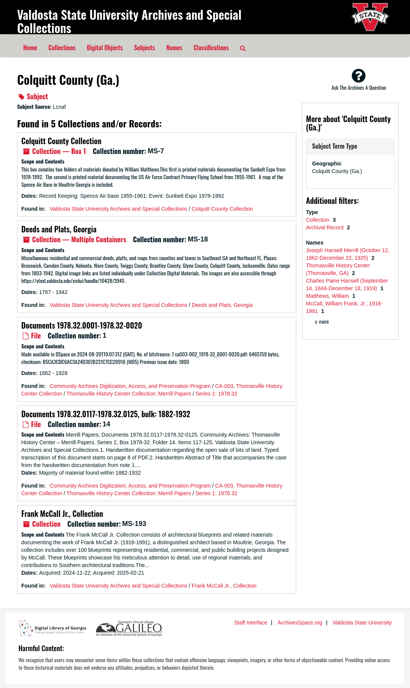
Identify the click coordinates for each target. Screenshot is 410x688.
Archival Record (325, 227)
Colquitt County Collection (61, 140)
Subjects (144, 47)
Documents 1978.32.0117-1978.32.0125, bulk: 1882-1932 (105, 413)
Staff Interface (250, 623)
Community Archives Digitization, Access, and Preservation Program (130, 386)
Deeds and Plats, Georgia (59, 229)
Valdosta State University (362, 623)
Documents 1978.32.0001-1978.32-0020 (81, 325)
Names (174, 47)
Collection (318, 220)
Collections (61, 47)
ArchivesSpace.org (300, 623)
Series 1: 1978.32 (216, 394)
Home (30, 47)
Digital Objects (104, 47)
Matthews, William (328, 296)
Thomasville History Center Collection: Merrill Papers (129, 394)
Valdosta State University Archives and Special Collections (129, 21)
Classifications (211, 47)
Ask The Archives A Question (359, 79)
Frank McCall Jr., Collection (62, 513)
